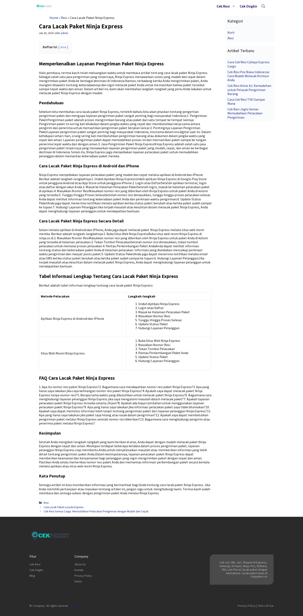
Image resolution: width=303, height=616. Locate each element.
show (63, 47)
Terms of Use (266, 606)
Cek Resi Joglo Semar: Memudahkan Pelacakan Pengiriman (244, 113)
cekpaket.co (76, 606)
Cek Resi (227, 6)
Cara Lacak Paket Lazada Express (64, 507)
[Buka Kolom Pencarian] (263, 6)
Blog (32, 576)
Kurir (231, 32)
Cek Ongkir (248, 6)
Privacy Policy (83, 576)
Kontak (78, 570)
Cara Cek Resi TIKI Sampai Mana (246, 101)
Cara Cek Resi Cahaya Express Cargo (248, 64)
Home (53, 18)
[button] (234, 6)
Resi (64, 18)
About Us (80, 564)
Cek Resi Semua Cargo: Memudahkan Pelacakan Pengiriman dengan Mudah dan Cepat (96, 511)
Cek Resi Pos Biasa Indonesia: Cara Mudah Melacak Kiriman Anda (248, 76)
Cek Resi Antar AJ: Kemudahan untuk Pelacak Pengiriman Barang (249, 89)
